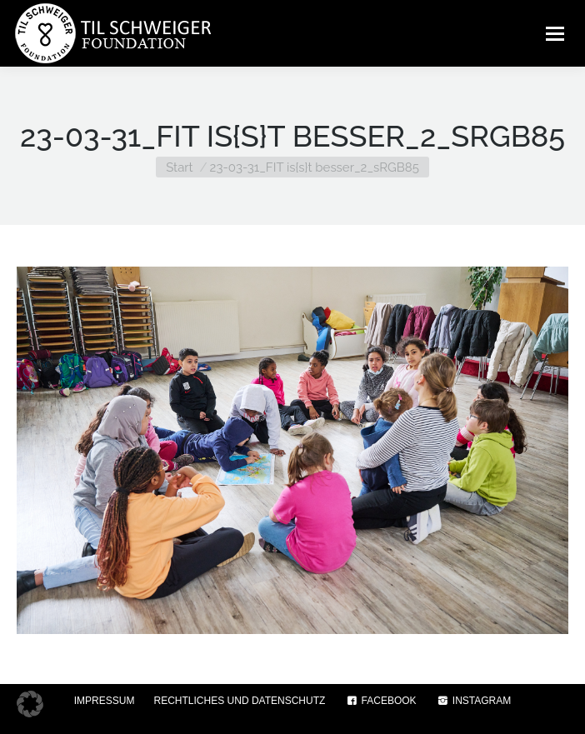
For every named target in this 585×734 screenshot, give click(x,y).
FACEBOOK (380, 701)
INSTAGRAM (474, 701)
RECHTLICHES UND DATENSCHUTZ (240, 701)
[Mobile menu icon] (555, 33)
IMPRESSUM (104, 701)
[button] (30, 704)
